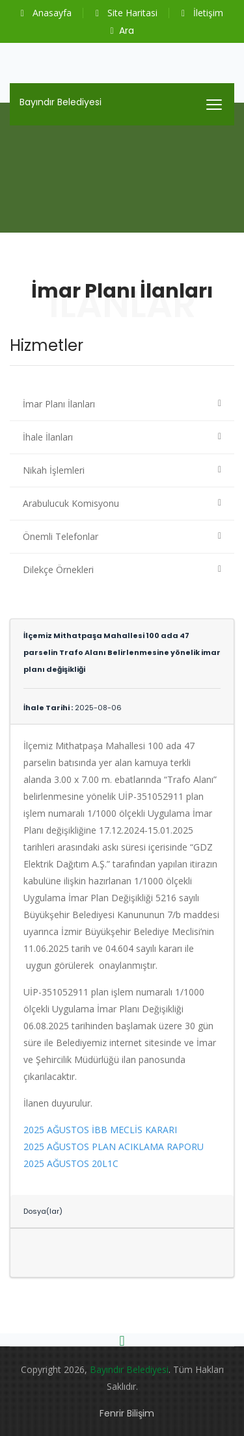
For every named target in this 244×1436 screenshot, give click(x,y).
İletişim (202, 12)
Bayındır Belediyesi (61, 102)
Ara (121, 30)
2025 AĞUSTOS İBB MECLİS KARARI (100, 1129)
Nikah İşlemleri (54, 470)
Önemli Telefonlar (60, 536)
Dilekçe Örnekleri (58, 569)
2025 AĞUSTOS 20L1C (70, 1163)
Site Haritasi (126, 12)
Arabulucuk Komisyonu (71, 503)
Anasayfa (46, 12)
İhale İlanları (48, 437)
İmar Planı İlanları (59, 404)
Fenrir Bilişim (127, 1413)
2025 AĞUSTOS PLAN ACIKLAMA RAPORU (113, 1146)
